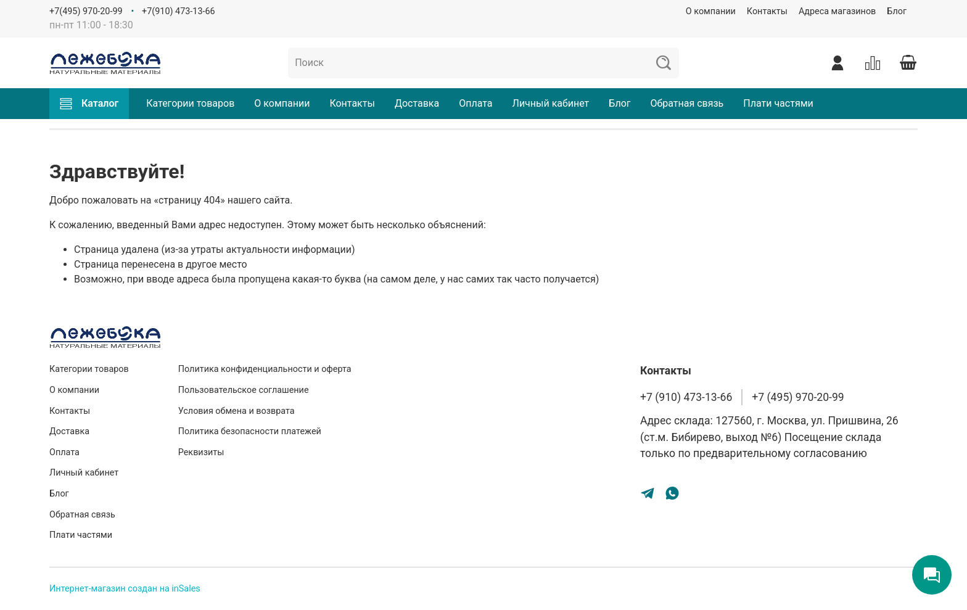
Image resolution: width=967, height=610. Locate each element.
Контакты (767, 11)
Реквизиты (201, 452)
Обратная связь (686, 103)
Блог (897, 11)
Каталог (89, 103)
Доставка (417, 103)
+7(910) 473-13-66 (178, 11)
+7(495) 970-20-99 (86, 11)
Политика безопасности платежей (249, 431)
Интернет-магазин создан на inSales (124, 588)
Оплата (475, 103)
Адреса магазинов (837, 11)
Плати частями (778, 103)
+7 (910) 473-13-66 (686, 397)
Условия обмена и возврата (236, 411)
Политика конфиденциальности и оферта (265, 369)
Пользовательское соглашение (243, 390)
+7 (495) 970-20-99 (798, 397)
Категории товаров (190, 103)
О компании (711, 11)
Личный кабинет (551, 103)
